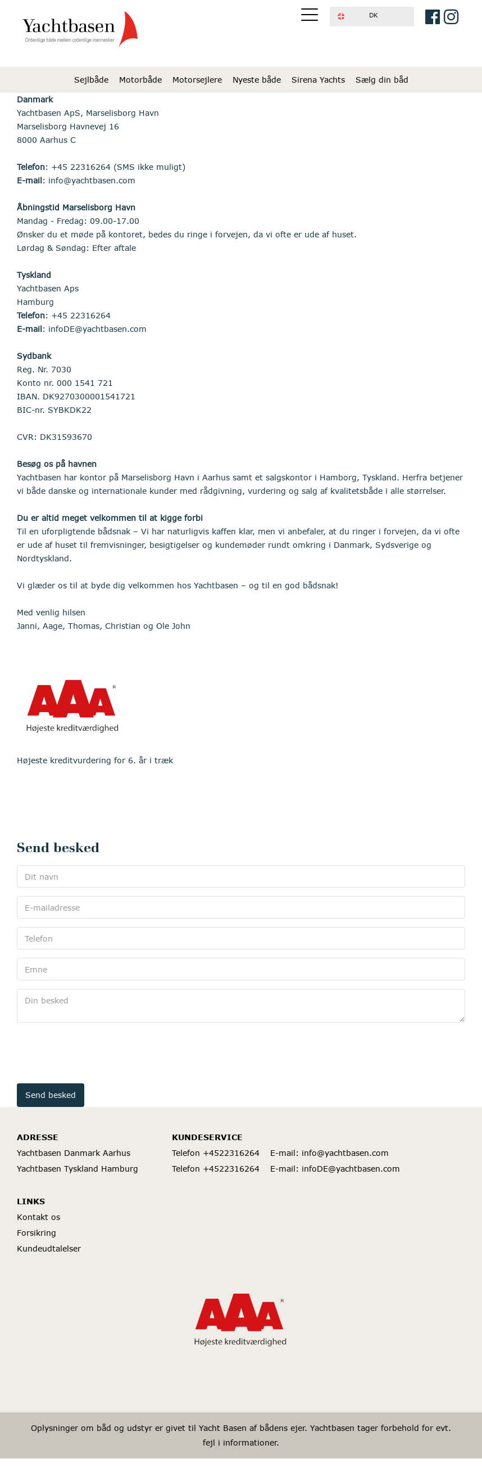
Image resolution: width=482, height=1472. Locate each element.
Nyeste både (257, 79)
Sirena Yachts (318, 79)
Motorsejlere (197, 79)
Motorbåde (140, 79)
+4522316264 (231, 1153)
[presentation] (102, 1053)
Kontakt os (38, 1217)
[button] (372, 16)
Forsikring (36, 1232)
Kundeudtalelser (49, 1248)
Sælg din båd (382, 79)
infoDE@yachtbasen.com (351, 1168)
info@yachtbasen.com (345, 1153)
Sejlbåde (91, 79)
